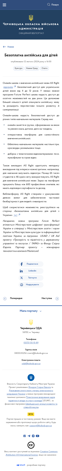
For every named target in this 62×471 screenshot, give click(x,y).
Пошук (55, 5)
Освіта (44, 68)
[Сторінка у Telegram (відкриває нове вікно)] (29, 436)
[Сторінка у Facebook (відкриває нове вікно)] (24, 436)
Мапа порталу (29, 311)
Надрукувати (32, 285)
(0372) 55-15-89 (31, 343)
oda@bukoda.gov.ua (31, 364)
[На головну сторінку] (31, 24)
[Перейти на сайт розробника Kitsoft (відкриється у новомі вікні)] (21, 465)
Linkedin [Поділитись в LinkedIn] (32, 271)
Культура (18, 68)
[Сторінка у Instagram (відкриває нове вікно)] (33, 436)
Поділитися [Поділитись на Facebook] (32, 264)
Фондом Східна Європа (39, 387)
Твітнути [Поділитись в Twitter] (32, 278)
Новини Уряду (32, 68)
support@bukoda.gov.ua (40, 426)
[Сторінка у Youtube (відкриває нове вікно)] (37, 436)
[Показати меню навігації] (4, 5)
